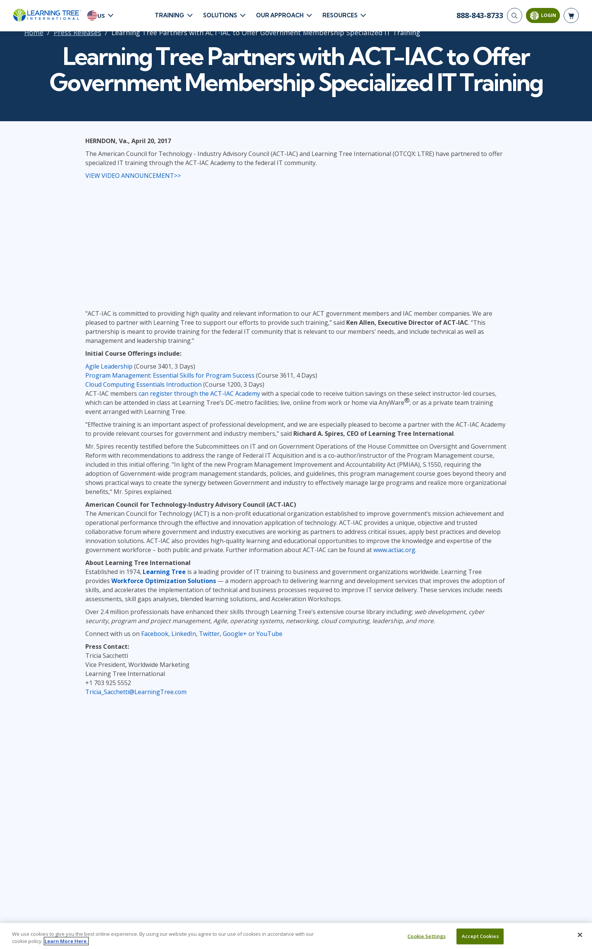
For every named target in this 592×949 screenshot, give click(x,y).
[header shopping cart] (571, 15)
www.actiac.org (394, 550)
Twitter (209, 634)
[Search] (514, 15)
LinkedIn (183, 634)
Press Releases (77, 32)
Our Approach (280, 15)
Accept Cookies (480, 936)
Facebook (154, 634)
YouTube (269, 634)
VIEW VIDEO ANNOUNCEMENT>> (133, 175)
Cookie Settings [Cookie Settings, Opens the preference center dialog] (426, 936)
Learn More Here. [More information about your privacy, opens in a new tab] (66, 941)
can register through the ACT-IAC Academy (199, 393)
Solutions (220, 15)
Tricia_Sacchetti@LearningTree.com (136, 692)
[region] (296, 936)
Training (169, 15)
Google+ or (239, 634)
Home (33, 32)
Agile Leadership (109, 366)
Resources (340, 15)
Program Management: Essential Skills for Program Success (169, 375)
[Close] (580, 935)
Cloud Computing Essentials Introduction (143, 384)
